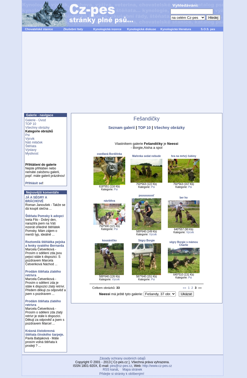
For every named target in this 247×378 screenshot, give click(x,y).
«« (184, 287)
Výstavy (31, 150)
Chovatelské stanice (39, 29)
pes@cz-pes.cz (121, 366)
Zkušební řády (73, 29)
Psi (27, 135)
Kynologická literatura (175, 29)
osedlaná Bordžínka (109, 153)
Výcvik (30, 139)
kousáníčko (109, 240)
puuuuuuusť (146, 195)
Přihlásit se (33, 183)
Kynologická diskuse (141, 29)
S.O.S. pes (208, 29)
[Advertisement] (122, 75)
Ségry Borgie (146, 240)
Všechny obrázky (37, 127)
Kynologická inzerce (107, 29)
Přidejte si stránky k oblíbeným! (121, 374)
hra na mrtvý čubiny (183, 156)
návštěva (109, 200)
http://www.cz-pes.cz (157, 366)
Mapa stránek (132, 369)
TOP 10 (30, 124)
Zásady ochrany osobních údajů (122, 358)
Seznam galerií (121, 127)
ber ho (183, 197)
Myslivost (31, 153)
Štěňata (30, 146)
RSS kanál (110, 369)
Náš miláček (34, 142)
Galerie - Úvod (35, 120)
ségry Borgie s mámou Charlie (183, 243)
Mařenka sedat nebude (146, 156)
